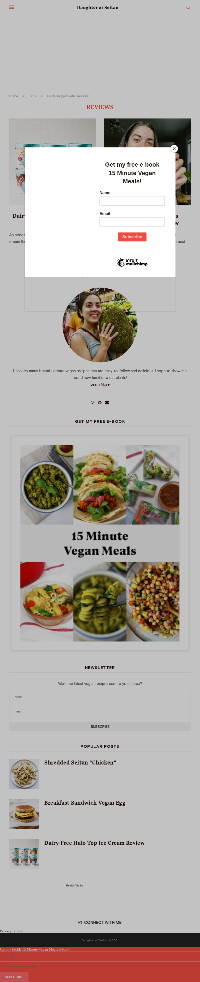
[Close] (174, 148)
